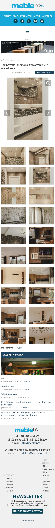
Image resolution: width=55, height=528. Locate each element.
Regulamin (10, 482)
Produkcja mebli (22, 16)
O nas (9, 478)
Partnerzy (9, 485)
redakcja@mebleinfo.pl (33, 453)
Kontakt (10, 491)
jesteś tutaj (5, 60)
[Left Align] (27, 32)
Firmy (45, 478)
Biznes (7, 16)
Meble (36, 16)
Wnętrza (47, 16)
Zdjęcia (45, 485)
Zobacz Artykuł (44, 73)
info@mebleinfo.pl (32, 443)
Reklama (9, 488)
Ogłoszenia (46, 482)
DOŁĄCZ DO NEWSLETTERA (27, 511)
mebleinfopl (28, 520)
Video (45, 488)
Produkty (45, 491)
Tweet (19, 347)
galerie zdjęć (15, 60)
